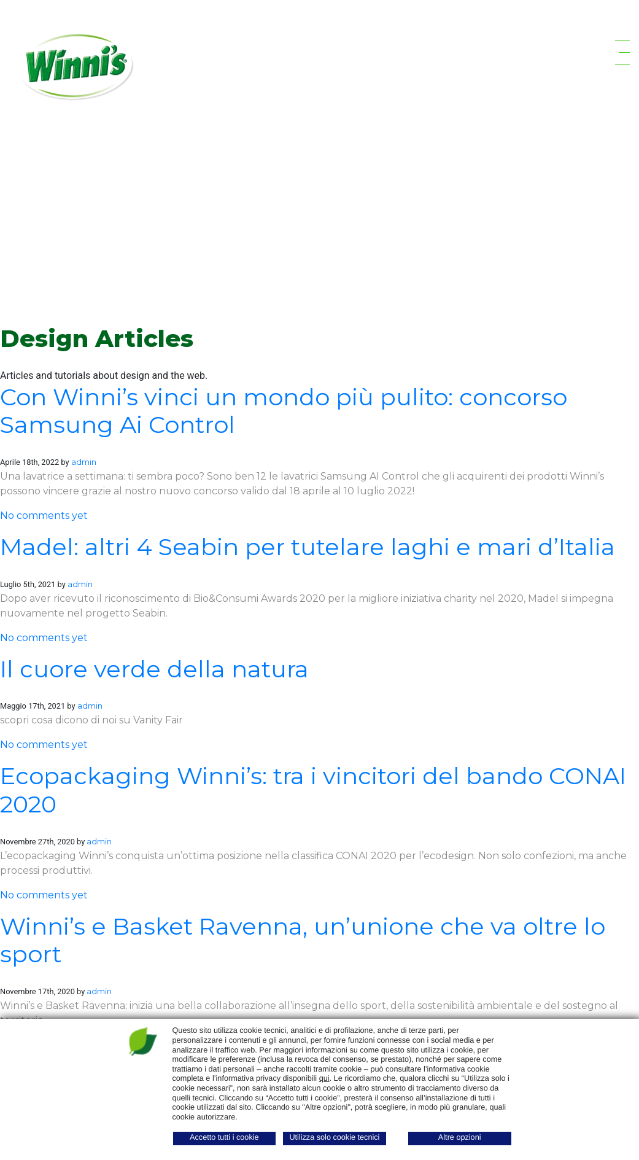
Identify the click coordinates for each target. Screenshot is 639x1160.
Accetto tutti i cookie (224, 1137)
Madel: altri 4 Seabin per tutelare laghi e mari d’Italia (307, 546)
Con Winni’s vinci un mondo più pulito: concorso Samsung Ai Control (283, 411)
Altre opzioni (459, 1137)
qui (324, 1078)
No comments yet (44, 515)
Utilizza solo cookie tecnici (334, 1137)
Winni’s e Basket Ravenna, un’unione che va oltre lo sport (302, 940)
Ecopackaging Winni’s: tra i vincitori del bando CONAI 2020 (313, 790)
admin (83, 462)
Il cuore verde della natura (154, 669)
